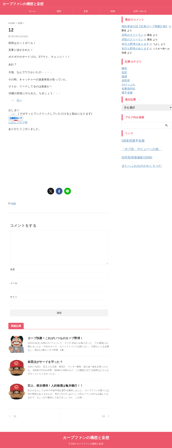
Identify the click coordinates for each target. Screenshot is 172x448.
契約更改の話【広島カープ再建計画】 (142, 26)
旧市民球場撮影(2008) (134, 156)
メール (13, 282)
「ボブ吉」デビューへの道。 (138, 148)
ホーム (32, 11)
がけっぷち (128, 84)
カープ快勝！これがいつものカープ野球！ (54, 337)
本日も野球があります (134, 44)
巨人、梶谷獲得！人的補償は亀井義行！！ (54, 385)
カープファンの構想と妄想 (23, 4)
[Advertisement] (59, 157)
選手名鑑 (126, 92)
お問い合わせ (139, 11)
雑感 (113, 11)
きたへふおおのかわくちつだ (138, 164)
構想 (59, 11)
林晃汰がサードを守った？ (44, 361)
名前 (12, 268)
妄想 (86, 11)
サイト (13, 296)
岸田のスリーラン (131, 35)
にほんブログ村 (18, 122)
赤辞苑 (125, 80)
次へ (19, 100)
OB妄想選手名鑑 (131, 140)
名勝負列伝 (128, 88)
